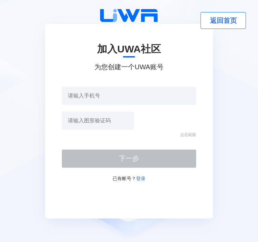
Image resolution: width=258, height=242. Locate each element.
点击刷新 (188, 134)
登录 (140, 178)
